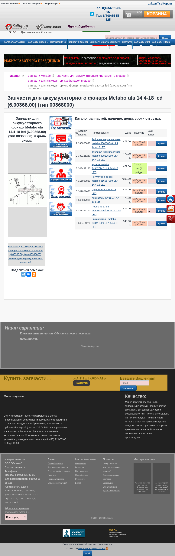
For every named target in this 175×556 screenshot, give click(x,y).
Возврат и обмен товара (59, 471)
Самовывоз (108, 483)
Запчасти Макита (99, 44)
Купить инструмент (111, 490)
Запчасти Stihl (142, 44)
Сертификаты (81, 475)
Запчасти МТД (58, 44)
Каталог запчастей (15, 42)
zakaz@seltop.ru (160, 3)
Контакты (79, 467)
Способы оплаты (55, 463)
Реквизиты (80, 479)
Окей (87, 553)
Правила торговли (56, 479)
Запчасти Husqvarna (121, 44)
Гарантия (52, 475)
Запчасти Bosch (38, 42)
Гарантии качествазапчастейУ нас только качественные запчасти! (142, 487)
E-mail (78, 483)
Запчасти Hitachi (161, 44)
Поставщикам (81, 471)
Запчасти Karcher (78, 44)
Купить (161, 143)
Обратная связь (110, 487)
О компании (80, 463)
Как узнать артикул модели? (111, 469)
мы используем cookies (91, 548)
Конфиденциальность (58, 467)
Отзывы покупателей (57, 483)
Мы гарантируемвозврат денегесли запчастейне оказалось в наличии (161, 487)
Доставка (107, 479)
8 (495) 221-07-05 (25, 474)
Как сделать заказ (111, 475)
